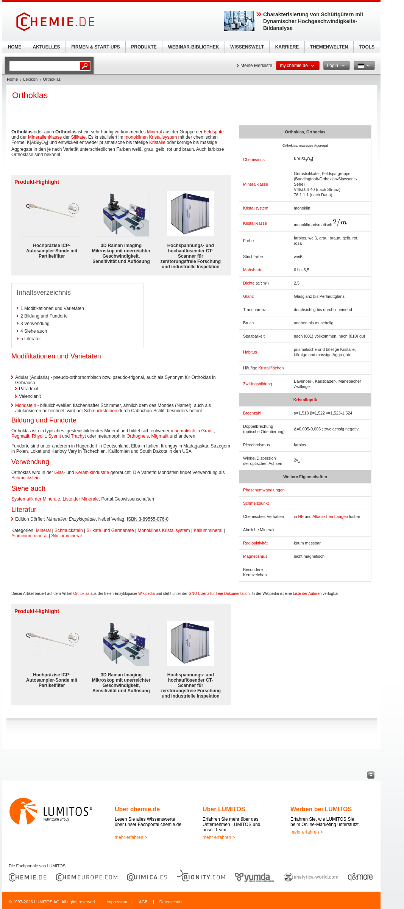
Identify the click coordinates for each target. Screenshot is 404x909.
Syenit (54, 436)
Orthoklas (81, 593)
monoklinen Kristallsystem (151, 137)
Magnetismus (255, 556)
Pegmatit (20, 436)
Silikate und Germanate (110, 530)
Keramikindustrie (92, 472)
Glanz (248, 296)
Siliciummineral (66, 535)
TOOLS (366, 47)
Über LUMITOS (224, 809)
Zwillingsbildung (257, 384)
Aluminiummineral (29, 535)
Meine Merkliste (256, 65)
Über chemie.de (137, 809)
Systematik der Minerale (35, 499)
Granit (207, 430)
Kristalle (157, 142)
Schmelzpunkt (256, 503)
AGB (143, 902)
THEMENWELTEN (329, 47)
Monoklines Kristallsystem (164, 530)
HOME (15, 47)
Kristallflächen (271, 368)
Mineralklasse (255, 184)
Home (12, 79)
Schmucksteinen (100, 410)
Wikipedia (146, 593)
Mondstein (25, 405)
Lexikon (30, 79)
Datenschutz (171, 902)
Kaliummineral (207, 530)
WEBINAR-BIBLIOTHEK (193, 47)
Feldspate (214, 132)
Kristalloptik (305, 399)
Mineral (154, 132)
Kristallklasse (255, 223)
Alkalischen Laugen (330, 516)
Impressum (116, 902)
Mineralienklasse (45, 137)
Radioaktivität (255, 543)
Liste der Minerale (80, 499)
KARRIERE (287, 47)
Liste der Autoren (307, 593)
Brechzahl (252, 413)
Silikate (78, 137)
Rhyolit (39, 436)
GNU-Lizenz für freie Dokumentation (219, 593)
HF (300, 516)
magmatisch (183, 430)
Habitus (250, 352)
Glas (59, 472)
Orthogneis (137, 436)
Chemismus (254, 159)
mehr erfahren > (131, 837)
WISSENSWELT (247, 47)
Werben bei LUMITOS (321, 809)
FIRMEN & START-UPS (95, 47)
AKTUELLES (46, 47)
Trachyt (78, 436)
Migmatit (159, 436)
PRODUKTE (143, 47)
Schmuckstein (25, 477)
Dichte (249, 283)
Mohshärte (252, 270)
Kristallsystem (255, 208)
